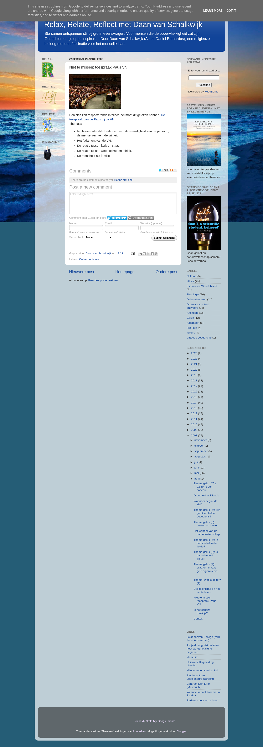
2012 (194, 413)
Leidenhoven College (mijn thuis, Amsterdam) (203, 638)
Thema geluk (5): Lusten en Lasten (206, 524)
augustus (200, 456)
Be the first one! (123, 179)
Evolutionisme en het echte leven (207, 590)
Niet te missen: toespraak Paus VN (205, 601)
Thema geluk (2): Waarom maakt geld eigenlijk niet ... (206, 569)
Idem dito (192, 657)
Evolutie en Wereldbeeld (202, 286)
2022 (194, 358)
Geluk (190, 317)
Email (108, 223)
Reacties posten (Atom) (103, 280)
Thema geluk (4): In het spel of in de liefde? (206, 543)
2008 (194, 435)
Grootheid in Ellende (206, 495)
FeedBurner (212, 91)
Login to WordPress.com (141, 218)
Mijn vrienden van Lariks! (202, 670)
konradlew (139, 731)
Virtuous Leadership (199, 337)
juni (197, 467)
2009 (194, 429)
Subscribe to (90, 237)
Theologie (193, 294)
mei (197, 473)
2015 (194, 396)
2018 (194, 380)
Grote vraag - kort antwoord (198, 306)
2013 (194, 408)
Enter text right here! (122, 203)
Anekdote (192, 312)
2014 (194, 402)
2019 (194, 375)
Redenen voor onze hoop (202, 700)
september (201, 451)
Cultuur (191, 276)
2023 (194, 353)
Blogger (181, 731)
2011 (194, 419)
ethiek (190, 281)
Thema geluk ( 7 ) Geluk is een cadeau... (205, 487)
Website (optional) (151, 223)
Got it (231, 10)
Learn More (212, 10)
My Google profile (164, 721)
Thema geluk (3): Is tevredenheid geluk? (206, 555)
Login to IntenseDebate (117, 218)
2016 (194, 391)
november (201, 440)
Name (73, 223)
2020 (194, 369)
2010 (194, 424)
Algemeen (193, 322)
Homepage (124, 272)
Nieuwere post (81, 272)
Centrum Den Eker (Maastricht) (198, 685)
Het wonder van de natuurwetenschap (207, 532)
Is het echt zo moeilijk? (202, 611)
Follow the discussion (173, 170)
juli (196, 462)
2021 (194, 364)
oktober (199, 445)
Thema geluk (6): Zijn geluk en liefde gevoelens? (207, 513)
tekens (191, 332)
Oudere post (166, 272)
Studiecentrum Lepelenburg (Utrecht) (200, 677)
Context (198, 618)
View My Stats (143, 721)
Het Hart (192, 327)
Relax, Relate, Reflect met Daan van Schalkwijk (123, 24)
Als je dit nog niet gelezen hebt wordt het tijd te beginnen (203, 648)
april (197, 478)
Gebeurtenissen (89, 259)
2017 (194, 386)
